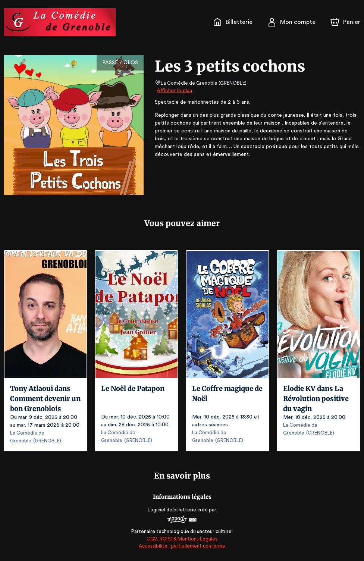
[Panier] (345, 22)
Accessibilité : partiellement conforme (182, 546)
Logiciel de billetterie (172, 510)
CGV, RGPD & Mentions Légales (182, 539)
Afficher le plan (174, 91)
